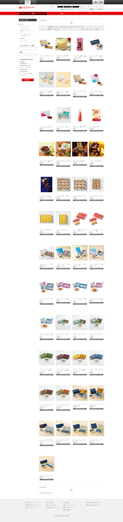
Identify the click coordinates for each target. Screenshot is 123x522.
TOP (20, 16)
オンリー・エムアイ (25, 67)
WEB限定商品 (24, 69)
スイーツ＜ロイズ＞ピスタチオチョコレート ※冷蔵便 (46, 161)
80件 (91, 29)
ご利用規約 (67, 509)
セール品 (22, 75)
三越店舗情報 (95, 2)
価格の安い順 (63, 26)
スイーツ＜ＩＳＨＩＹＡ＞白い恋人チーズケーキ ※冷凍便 (96, 57)
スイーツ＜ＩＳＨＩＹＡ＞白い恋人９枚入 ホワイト (46, 476)
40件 (87, 29)
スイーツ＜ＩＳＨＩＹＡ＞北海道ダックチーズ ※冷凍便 (46, 92)
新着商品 (22, 61)
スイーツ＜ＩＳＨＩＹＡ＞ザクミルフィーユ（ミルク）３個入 (97, 299)
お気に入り (102, 6)
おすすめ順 (50, 26)
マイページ (76, 6)
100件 (96, 29)
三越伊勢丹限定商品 (25, 65)
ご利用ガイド (84, 6)
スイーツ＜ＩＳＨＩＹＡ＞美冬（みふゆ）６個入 (79, 265)
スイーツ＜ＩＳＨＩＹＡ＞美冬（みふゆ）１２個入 (63, 265)
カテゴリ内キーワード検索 (27, 45)
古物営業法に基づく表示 (93, 505)
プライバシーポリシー (70, 505)
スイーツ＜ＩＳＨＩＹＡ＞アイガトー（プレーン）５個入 (63, 127)
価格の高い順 (72, 26)
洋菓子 (33, 16)
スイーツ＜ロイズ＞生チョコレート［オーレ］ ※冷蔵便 (46, 197)
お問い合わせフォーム (53, 507)
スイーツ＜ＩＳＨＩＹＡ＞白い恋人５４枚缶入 (79, 405)
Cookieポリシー (69, 507)
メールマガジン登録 (93, 6)
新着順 (56, 26)
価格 (21, 52)
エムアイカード (31, 507)
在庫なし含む (57, 29)
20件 (82, 29)
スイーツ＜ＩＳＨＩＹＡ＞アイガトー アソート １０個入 (96, 92)
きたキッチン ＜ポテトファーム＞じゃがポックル (96, 127)
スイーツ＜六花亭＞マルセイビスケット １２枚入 (96, 231)
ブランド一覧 (23, 41)
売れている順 (80, 26)
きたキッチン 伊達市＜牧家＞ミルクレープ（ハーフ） (63, 57)
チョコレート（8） (25, 26)
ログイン (61, 6)
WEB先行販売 (24, 71)
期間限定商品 (23, 63)
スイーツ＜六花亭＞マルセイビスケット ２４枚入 (79, 231)
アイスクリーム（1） (26, 33)
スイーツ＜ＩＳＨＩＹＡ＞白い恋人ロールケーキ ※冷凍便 (63, 92)
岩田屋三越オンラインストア (33, 2)
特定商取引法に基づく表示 (94, 502)
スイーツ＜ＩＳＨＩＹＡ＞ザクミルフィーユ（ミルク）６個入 (63, 299)
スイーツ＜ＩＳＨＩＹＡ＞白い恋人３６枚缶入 (96, 405)
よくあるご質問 (51, 505)
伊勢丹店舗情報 (101, 2)
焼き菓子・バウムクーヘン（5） (27, 31)
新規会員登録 (68, 6)
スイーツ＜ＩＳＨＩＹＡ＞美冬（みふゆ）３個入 (96, 265)
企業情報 (67, 502)
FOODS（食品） (26, 16)
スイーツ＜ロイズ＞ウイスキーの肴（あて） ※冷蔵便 (79, 161)
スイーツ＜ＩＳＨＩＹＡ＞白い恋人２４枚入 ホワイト (63, 441)
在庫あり (50, 29)
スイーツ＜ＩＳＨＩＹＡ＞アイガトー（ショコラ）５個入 (46, 127)
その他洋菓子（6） (25, 35)
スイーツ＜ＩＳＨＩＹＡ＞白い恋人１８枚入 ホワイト (79, 441)
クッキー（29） (25, 28)
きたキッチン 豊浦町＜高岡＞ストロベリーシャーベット (79, 127)
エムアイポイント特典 (26, 73)
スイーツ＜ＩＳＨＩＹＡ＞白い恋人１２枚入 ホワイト (96, 441)
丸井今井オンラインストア (28, 2)
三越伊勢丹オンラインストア (22, 2)
